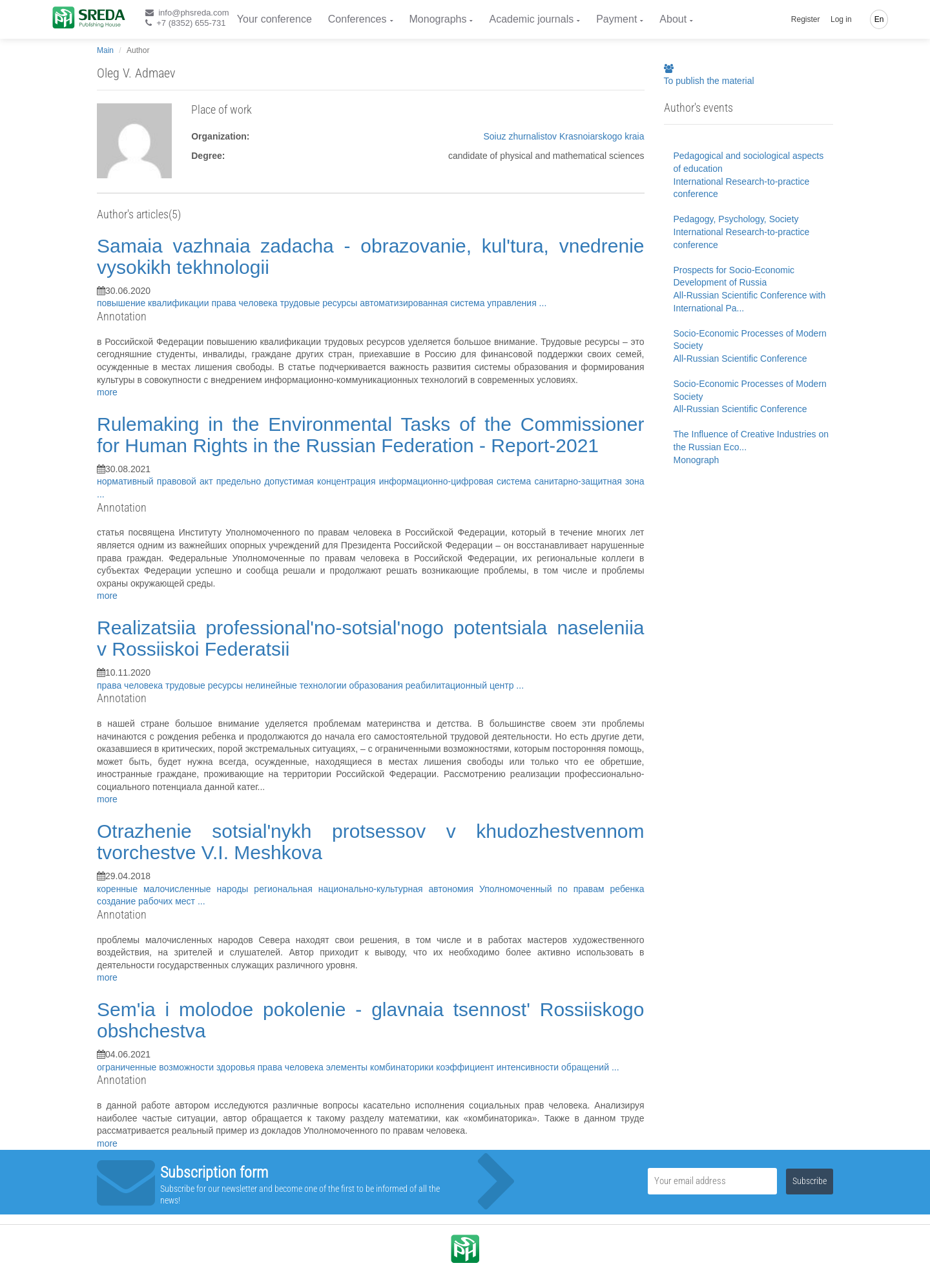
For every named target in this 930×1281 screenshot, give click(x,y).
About (673, 19)
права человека (245, 303)
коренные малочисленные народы (175, 889)
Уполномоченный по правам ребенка (562, 889)
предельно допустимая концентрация (297, 481)
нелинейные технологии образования (325, 685)
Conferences (357, 19)
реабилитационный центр (461, 685)
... (543, 303)
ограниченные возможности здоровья (177, 1067)
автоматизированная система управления (449, 303)
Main (105, 50)
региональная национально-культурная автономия (366, 889)
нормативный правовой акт (156, 481)
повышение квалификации (154, 303)
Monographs (438, 19)
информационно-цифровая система (457, 481)
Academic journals (531, 19)
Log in (841, 19)
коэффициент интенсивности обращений (524, 1067)
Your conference (274, 19)
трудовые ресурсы (320, 303)
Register (805, 19)
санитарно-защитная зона (589, 481)
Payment (616, 19)
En (879, 19)
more (107, 392)
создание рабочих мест (147, 901)
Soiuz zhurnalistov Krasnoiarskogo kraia (563, 136)
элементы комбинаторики (381, 1067)
